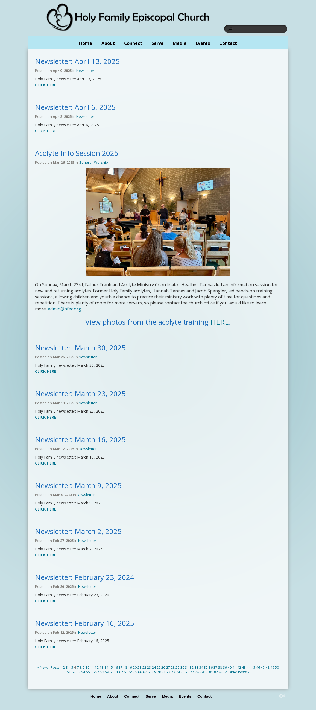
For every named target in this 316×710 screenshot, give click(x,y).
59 (107, 672)
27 (168, 667)
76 (187, 672)
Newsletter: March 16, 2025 (80, 439)
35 (206, 667)
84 (225, 672)
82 (216, 672)
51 (69, 672)
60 (111, 672)
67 (145, 672)
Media (179, 43)
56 (93, 672)
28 (173, 667)
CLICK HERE (45, 130)
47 (263, 667)
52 (74, 672)
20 (135, 667)
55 (88, 672)
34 (201, 667)
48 (268, 667)
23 (149, 667)
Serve (157, 43)
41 (234, 667)
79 (202, 672)
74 (178, 672)
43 (244, 667)
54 (83, 672)
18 (125, 667)
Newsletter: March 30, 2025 (80, 348)
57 (97, 672)
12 (97, 667)
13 (102, 667)
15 (111, 667)
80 (206, 672)
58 (102, 672)
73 (173, 672)
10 (87, 667)
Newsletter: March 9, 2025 (78, 485)
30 (182, 667)
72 (168, 672)
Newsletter (85, 70)
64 (131, 672)
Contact (228, 43)
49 (272, 667)
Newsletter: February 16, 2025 (84, 623)
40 (230, 667)
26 (163, 667)
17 (120, 667)
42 (239, 667)
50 (277, 667)
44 (248, 667)
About (108, 43)
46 (258, 667)
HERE (219, 322)
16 (116, 667)
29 (177, 667)
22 (144, 667)
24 (154, 667)
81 (211, 672)
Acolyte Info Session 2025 (76, 153)
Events (203, 43)
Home (85, 43)
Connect (133, 43)
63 (126, 672)
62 (121, 672)
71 (164, 672)
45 (253, 667)
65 (135, 672)
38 (220, 667)
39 (225, 667)
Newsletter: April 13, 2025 (77, 61)
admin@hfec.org (64, 309)
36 (211, 667)
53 (78, 672)
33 (196, 667)
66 (140, 672)
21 (139, 667)
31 (187, 667)
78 (197, 672)
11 (92, 667)
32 (192, 667)
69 (154, 672)
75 (183, 672)
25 (158, 667)
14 (106, 667)
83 (221, 672)
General (85, 162)
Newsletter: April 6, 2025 (75, 107)
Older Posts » (238, 672)
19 (130, 667)
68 (149, 672)
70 (159, 672)
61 (116, 672)
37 (215, 667)
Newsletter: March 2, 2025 (78, 531)
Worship (101, 162)
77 (192, 672)
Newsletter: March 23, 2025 (80, 393)
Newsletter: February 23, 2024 (84, 577)
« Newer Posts (48, 667)
